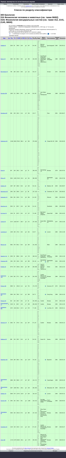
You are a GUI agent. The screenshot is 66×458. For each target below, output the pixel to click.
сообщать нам (28, 5)
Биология (50, 4)
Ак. (9, 38)
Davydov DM (4, 93)
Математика (26, 4)
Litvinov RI (3, 221)
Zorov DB (3, 440)
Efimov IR (3, 178)
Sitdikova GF (4, 339)
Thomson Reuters (50, 448)
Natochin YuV (4, 256)
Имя (4, 38)
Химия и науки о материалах (38, 4)
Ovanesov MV (4, 261)
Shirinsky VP (4, 322)
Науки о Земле (60, 4)
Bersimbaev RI (4, 71)
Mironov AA (3, 244)
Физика (5, 4)
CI (12, 38)
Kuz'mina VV (4, 213)
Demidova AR (4, 113)
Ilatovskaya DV (4, 191)
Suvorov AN (3, 400)
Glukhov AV (3, 186)
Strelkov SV (3, 393)
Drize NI (3, 170)
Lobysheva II (4, 232)
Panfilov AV (3, 266)
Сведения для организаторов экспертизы (33, 450)
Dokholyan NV (4, 141)
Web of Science (27, 448)
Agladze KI (3, 45)
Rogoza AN (3, 300)
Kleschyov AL (4, 206)
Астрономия (15, 4)
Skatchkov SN (4, 359)
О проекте (11, 450)
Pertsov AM (3, 286)
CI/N (19, 38)
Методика (55, 450)
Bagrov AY (3, 59)
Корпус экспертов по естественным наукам (18, 2)
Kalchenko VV (4, 197)
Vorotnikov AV (4, 426)
